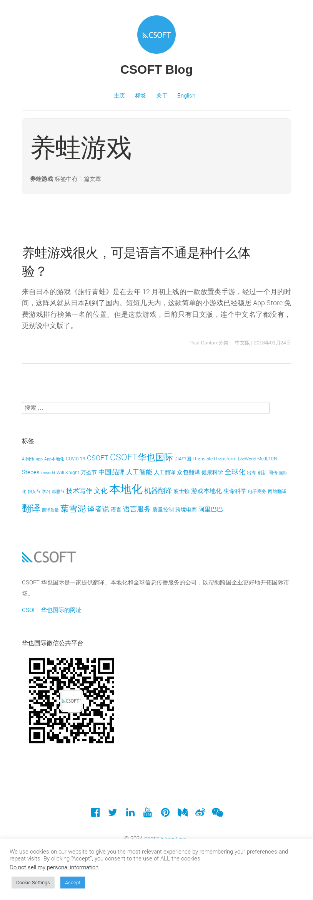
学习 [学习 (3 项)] (46, 491)
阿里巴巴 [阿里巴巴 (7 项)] (210, 509)
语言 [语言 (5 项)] (116, 509)
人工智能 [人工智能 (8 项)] (139, 472)
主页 (119, 95)
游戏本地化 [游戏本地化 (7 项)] (206, 491)
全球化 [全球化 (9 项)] (235, 472)
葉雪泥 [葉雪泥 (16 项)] (73, 508)
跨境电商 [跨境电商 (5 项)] (186, 509)
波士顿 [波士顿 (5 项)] (181, 491)
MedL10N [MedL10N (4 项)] (267, 459)
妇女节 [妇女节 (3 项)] (34, 491)
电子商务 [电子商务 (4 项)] (257, 491)
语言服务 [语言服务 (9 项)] (137, 509)
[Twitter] (113, 814)
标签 (141, 95)
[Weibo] (200, 814)
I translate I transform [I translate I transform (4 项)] (214, 459)
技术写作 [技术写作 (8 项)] (79, 491)
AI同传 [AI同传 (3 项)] (28, 459)
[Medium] (182, 814)
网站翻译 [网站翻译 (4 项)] (277, 491)
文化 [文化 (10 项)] (101, 490)
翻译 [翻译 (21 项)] (31, 508)
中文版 (242, 343)
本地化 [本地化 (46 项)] (126, 489)
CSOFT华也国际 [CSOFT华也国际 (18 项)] (141, 457)
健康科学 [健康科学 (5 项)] (212, 472)
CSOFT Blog (156, 69)
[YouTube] (148, 814)
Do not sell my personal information (54, 867)
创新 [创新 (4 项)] (262, 472)
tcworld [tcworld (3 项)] (48, 472)
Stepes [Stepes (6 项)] (31, 472)
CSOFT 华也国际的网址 (52, 610)
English (186, 95)
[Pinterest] (165, 814)
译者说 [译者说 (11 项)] (98, 509)
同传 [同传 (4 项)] (273, 472)
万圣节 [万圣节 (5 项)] (89, 472)
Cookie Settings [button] (33, 882)
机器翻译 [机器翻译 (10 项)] (158, 490)
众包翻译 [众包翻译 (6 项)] (188, 472)
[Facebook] (95, 814)
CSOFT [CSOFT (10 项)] (97, 458)
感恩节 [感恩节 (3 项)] (58, 491)
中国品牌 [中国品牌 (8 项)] (111, 472)
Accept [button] (72, 882)
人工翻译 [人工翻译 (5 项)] (164, 472)
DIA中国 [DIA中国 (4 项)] (183, 459)
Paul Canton (203, 343)
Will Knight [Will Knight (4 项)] (68, 472)
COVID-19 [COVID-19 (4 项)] (75, 459)
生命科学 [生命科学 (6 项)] (234, 491)
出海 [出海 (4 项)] (251, 472)
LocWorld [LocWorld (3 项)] (247, 459)
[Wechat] (217, 814)
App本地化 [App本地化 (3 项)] (54, 459)
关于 (162, 95)
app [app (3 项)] (39, 459)
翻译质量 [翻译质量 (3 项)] (50, 510)
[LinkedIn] (130, 814)
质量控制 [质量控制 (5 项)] (163, 509)
